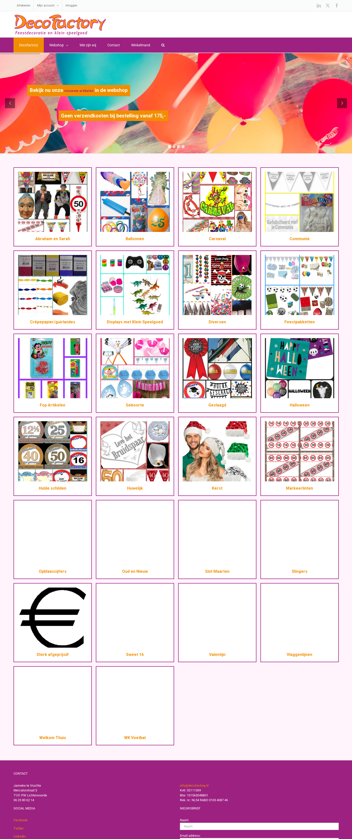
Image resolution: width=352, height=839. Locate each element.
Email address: (190, 835)
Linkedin (20, 836)
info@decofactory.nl (194, 785)
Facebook (21, 820)
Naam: (184, 820)
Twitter (19, 828)
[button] (163, 45)
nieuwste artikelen (79, 91)
